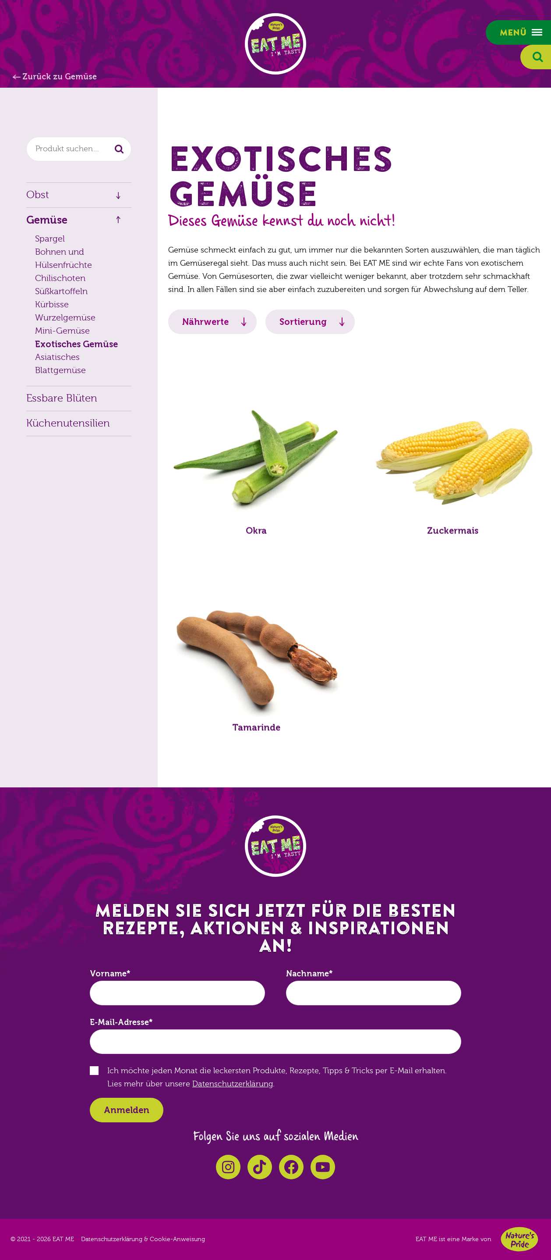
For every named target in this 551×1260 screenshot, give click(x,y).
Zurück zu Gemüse (59, 77)
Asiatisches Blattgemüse (60, 363)
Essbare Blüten (61, 398)
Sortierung (303, 322)
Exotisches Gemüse (76, 344)
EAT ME (275, 44)
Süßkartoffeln (61, 291)
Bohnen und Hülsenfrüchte (63, 258)
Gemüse (46, 220)
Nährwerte (205, 322)
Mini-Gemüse (62, 331)
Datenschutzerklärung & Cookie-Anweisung (143, 1239)
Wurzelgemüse (65, 318)
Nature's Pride (519, 1239)
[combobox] (78, 149)
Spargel (50, 239)
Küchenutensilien (68, 423)
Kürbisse (52, 304)
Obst (37, 195)
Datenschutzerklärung (232, 1084)
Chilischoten (60, 278)
